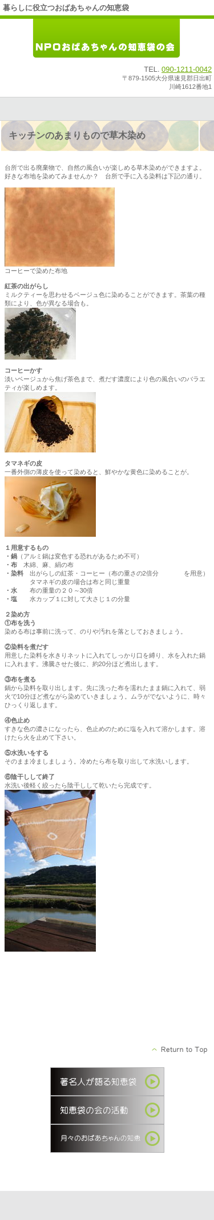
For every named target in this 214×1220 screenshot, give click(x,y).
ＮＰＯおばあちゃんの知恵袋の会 (107, 39)
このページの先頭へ (180, 1049)
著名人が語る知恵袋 (107, 1081)
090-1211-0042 (186, 69)
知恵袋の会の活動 (107, 1110)
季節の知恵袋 (107, 1138)
